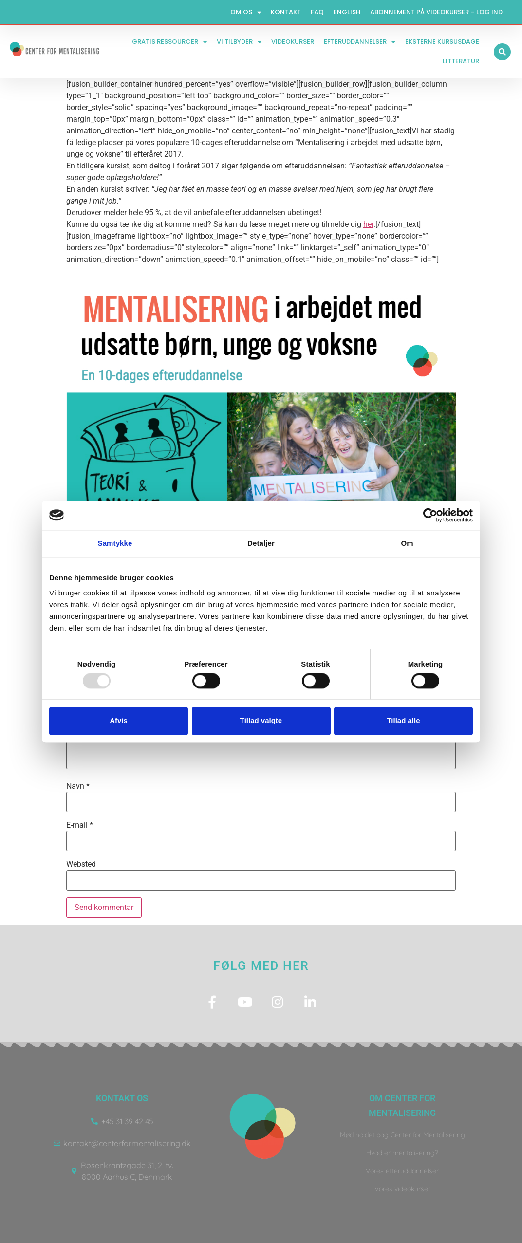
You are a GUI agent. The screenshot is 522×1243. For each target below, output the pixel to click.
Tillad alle (403, 721)
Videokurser (292, 41)
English (347, 12)
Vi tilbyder (239, 42)
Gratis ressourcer (169, 42)
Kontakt (286, 12)
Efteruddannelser (359, 42)
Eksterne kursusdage (442, 41)
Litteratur (461, 61)
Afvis (119, 721)
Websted (81, 864)
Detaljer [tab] (261, 543)
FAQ (317, 12)
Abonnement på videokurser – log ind (436, 12)
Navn (78, 786)
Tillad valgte (261, 721)
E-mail (79, 825)
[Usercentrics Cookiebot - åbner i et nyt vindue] (430, 515)
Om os (245, 12)
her (368, 224)
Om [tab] (407, 543)
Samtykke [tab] (115, 543)
